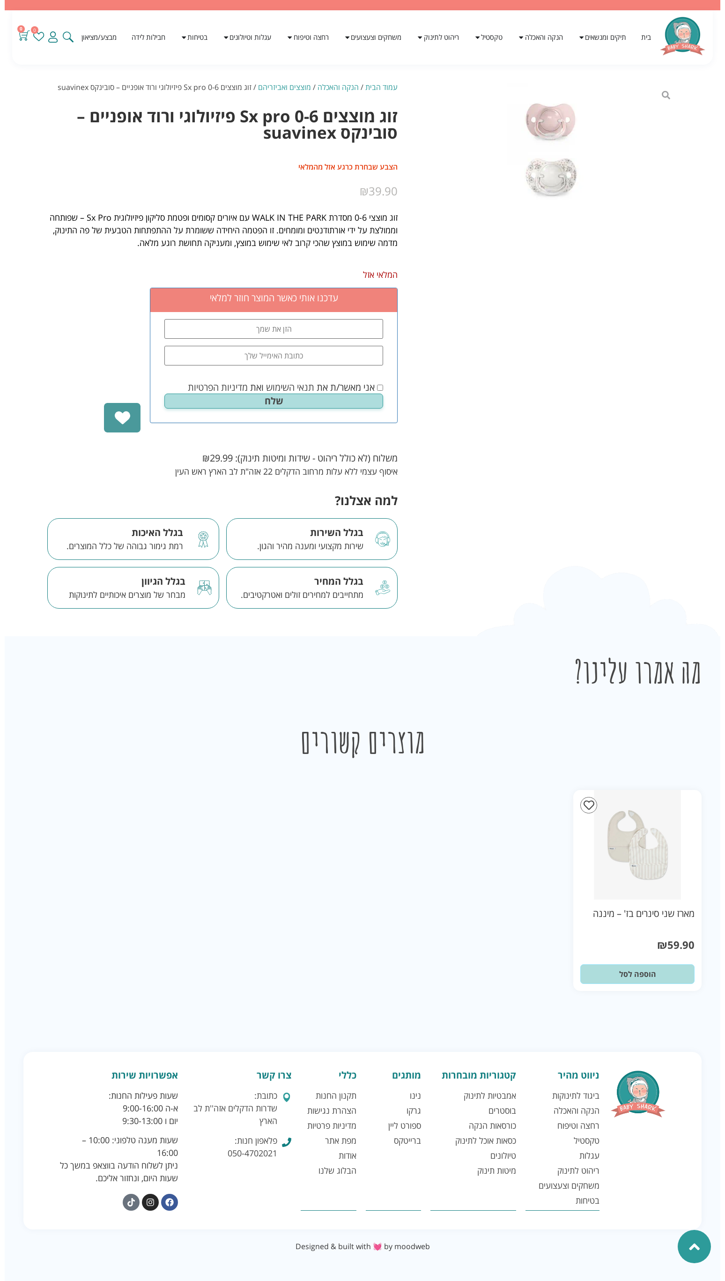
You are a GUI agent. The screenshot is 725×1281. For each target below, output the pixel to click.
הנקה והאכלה (338, 87)
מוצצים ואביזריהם (284, 87)
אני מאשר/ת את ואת (285, 387)
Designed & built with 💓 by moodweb (363, 1246)
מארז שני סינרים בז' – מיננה (644, 913)
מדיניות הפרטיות (218, 387)
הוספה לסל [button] (637, 974)
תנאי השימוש (290, 387)
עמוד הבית (381, 87)
